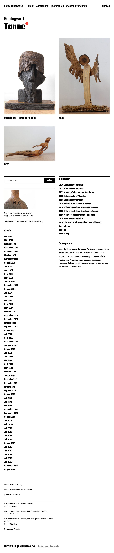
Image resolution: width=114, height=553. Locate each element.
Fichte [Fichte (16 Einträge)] (88, 252)
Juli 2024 (8, 293)
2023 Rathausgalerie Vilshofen (72, 196)
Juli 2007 (8, 462)
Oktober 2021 (9, 387)
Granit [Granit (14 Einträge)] (96, 252)
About (31, 6)
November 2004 (11, 466)
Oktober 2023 (10, 323)
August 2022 (9, 349)
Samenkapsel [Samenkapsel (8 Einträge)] (87, 260)
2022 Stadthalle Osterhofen (71, 188)
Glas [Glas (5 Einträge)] (92, 253)
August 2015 (9, 443)
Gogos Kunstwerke (13, 6)
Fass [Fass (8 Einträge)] (84, 253)
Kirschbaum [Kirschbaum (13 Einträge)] (63, 257)
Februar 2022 (10, 372)
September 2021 (11, 390)
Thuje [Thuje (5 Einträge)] (106, 264)
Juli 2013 (8, 454)
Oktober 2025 (10, 255)
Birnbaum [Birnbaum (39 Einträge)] (82, 249)
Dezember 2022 (11, 342)
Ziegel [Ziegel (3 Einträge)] (70, 267)
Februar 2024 (10, 312)
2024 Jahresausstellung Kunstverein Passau (79, 207)
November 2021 (11, 383)
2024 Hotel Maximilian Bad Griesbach (75, 203)
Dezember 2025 (11, 248)
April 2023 (8, 338)
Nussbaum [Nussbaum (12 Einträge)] (62, 260)
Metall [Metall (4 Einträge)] (91, 257)
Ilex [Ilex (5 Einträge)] (104, 253)
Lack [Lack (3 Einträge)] (80, 257)
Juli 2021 (8, 398)
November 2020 (11, 409)
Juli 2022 (8, 353)
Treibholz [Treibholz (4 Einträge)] (61, 267)
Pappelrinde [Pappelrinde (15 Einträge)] (74, 260)
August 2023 (9, 330)
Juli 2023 (8, 334)
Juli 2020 (8, 421)
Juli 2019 (8, 428)
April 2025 (8, 274)
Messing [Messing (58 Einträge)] (86, 257)
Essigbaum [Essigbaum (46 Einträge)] (77, 252)
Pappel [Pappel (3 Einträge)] (67, 260)
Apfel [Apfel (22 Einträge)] (66, 249)
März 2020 (8, 424)
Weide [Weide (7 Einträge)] (66, 267)
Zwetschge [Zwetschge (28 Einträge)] (76, 266)
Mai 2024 (8, 300)
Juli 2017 (8, 436)
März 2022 (8, 368)
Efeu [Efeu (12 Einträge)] (105, 249)
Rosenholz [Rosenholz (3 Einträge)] (81, 260)
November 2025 (11, 251)
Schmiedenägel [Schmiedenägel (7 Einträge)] (96, 260)
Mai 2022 (8, 360)
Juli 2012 (8, 458)
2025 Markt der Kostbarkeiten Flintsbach (77, 215)
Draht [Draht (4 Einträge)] (101, 249)
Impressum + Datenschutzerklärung (69, 6)
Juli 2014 (8, 451)
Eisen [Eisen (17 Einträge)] (66, 252)
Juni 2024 (8, 296)
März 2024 (8, 308)
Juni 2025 (8, 270)
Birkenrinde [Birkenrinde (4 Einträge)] (75, 249)
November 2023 (11, 319)
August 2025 (9, 263)
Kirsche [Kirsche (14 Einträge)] (70, 257)
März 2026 (8, 240)
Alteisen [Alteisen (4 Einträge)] (61, 249)
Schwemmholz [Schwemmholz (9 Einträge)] (86, 263)
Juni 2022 (8, 357)
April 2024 (8, 304)
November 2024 (11, 285)
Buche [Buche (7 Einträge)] (98, 249)
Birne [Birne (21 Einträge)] (89, 249)
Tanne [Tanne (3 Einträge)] (103, 264)
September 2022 (11, 345)
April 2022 (8, 364)
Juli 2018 (8, 432)
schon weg (64, 234)
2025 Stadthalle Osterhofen (71, 218)
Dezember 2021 (10, 379)
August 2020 (9, 417)
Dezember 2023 (11, 315)
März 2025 (8, 278)
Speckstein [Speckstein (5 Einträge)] (94, 264)
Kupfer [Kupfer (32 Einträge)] (76, 256)
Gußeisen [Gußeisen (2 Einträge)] (101, 253)
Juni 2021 (8, 402)
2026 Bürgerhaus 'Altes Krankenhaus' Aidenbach (80, 222)
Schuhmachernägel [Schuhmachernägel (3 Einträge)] (63, 264)
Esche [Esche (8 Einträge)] (70, 253)
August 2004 (9, 469)
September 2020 (11, 413)
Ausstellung (42, 6)
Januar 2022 (9, 375)
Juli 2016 (8, 439)
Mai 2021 (8, 405)
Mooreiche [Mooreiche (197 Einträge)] (99, 257)
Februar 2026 (10, 244)
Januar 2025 (9, 281)
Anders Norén (53, 546)
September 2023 (11, 327)
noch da (62, 230)
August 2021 (9, 394)
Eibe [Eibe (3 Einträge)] (108, 249)
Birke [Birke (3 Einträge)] (70, 249)
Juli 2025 (8, 266)
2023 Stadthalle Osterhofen (71, 200)
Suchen (106, 6)
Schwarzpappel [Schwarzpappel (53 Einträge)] (74, 263)
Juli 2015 (8, 447)
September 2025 (11, 259)
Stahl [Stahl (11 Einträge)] (99, 263)
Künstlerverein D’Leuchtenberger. (29, 221)
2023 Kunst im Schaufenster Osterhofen (76, 192)
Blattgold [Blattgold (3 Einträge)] (93, 249)
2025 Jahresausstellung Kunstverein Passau (79, 211)
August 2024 (9, 289)
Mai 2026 (8, 236)
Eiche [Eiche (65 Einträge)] (61, 253)
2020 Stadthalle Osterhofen (71, 185)
